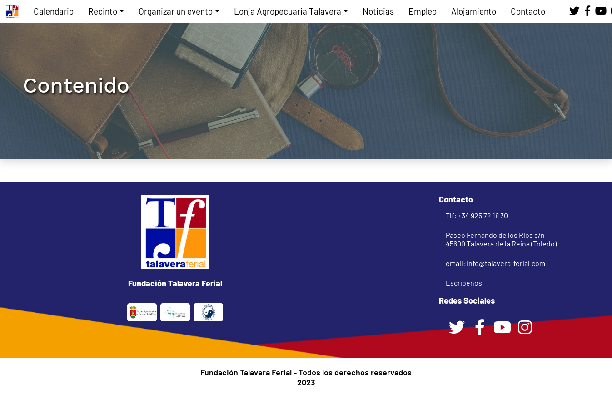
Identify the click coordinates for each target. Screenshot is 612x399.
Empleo (422, 11)
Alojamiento (473, 11)
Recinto (102, 11)
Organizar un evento (176, 11)
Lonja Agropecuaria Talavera (287, 11)
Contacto (528, 11)
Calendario (54, 11)
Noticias (378, 11)
